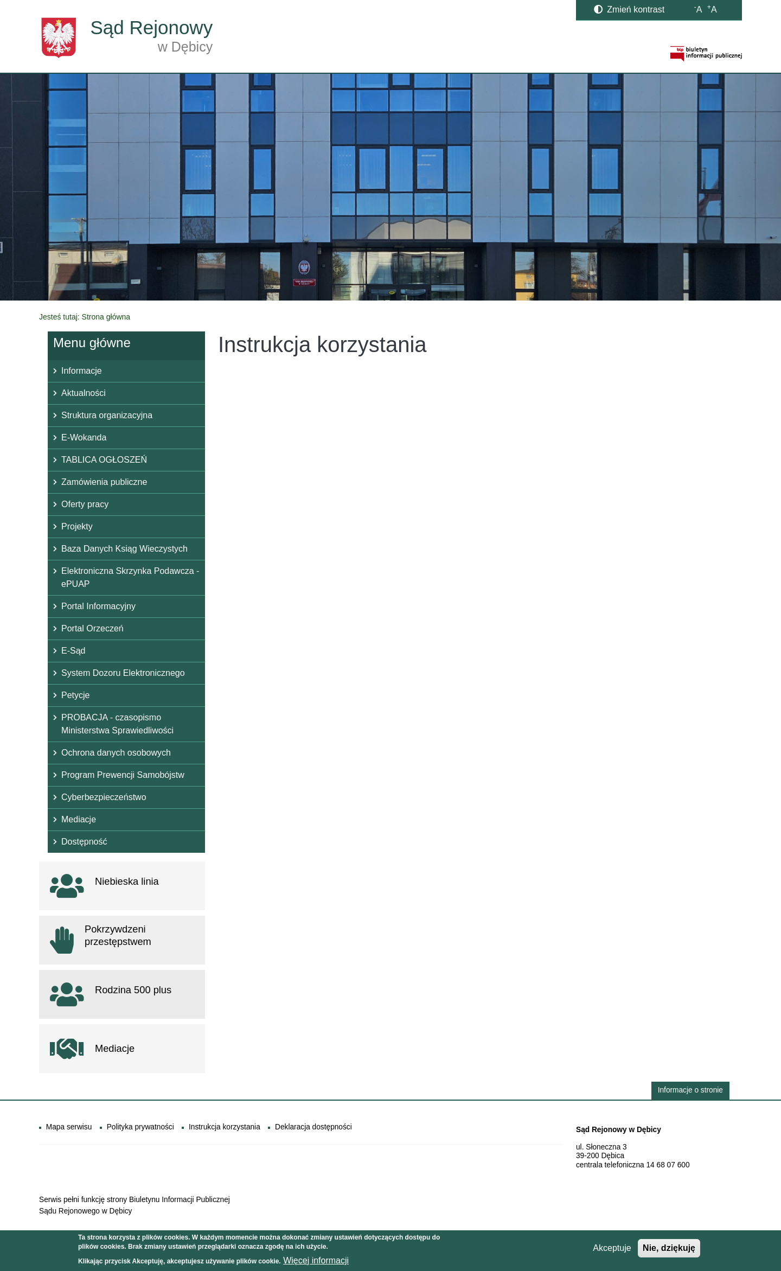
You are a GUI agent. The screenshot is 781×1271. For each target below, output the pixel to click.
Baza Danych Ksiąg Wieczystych (124, 548)
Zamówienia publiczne (104, 482)
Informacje (81, 370)
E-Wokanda (83, 437)
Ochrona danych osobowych (116, 752)
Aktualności (83, 393)
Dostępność (84, 841)
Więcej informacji (316, 1262)
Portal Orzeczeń (92, 628)
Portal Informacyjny (98, 606)
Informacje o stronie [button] (690, 1090)
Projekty (77, 526)
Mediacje (78, 819)
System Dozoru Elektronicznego (123, 673)
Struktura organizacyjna (106, 415)
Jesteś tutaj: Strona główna (84, 316)
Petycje (75, 695)
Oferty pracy (84, 504)
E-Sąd (73, 650)
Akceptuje (612, 1250)
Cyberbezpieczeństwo (103, 797)
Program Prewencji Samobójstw (122, 775)
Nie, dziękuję (669, 1250)
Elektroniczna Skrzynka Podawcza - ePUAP (130, 577)
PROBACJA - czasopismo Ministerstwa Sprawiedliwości (117, 724)
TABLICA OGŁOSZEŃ (104, 459)
